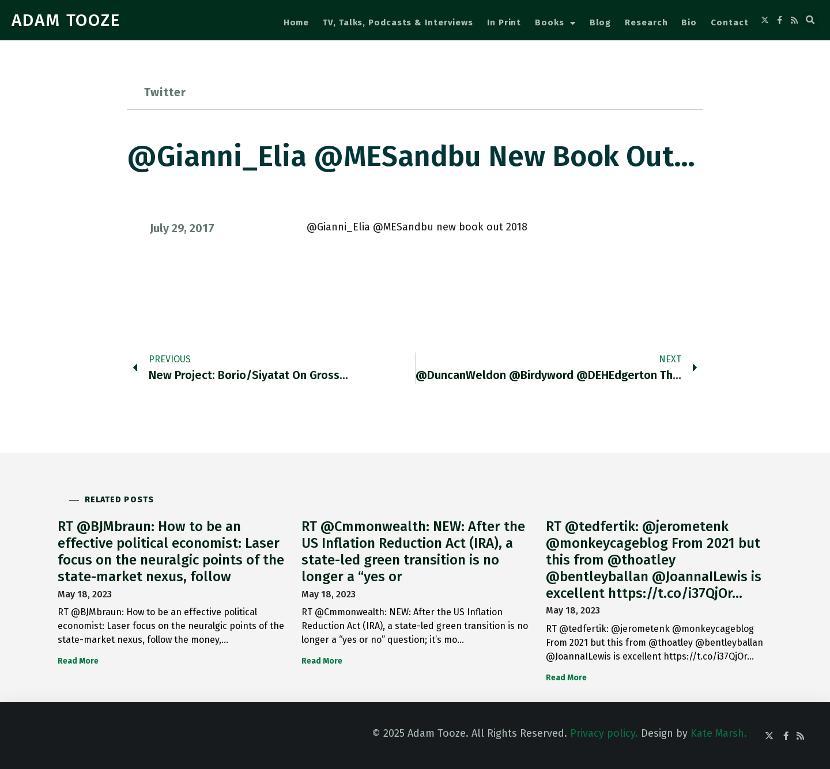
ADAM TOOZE (66, 20)
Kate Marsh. (719, 733)
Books (555, 23)
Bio (689, 22)
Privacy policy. (604, 733)
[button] (810, 20)
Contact (729, 22)
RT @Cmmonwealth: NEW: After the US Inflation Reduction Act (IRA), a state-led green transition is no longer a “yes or (413, 551)
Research (646, 22)
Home (297, 22)
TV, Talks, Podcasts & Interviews (398, 22)
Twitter (165, 92)
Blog (601, 22)
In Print (504, 22)
